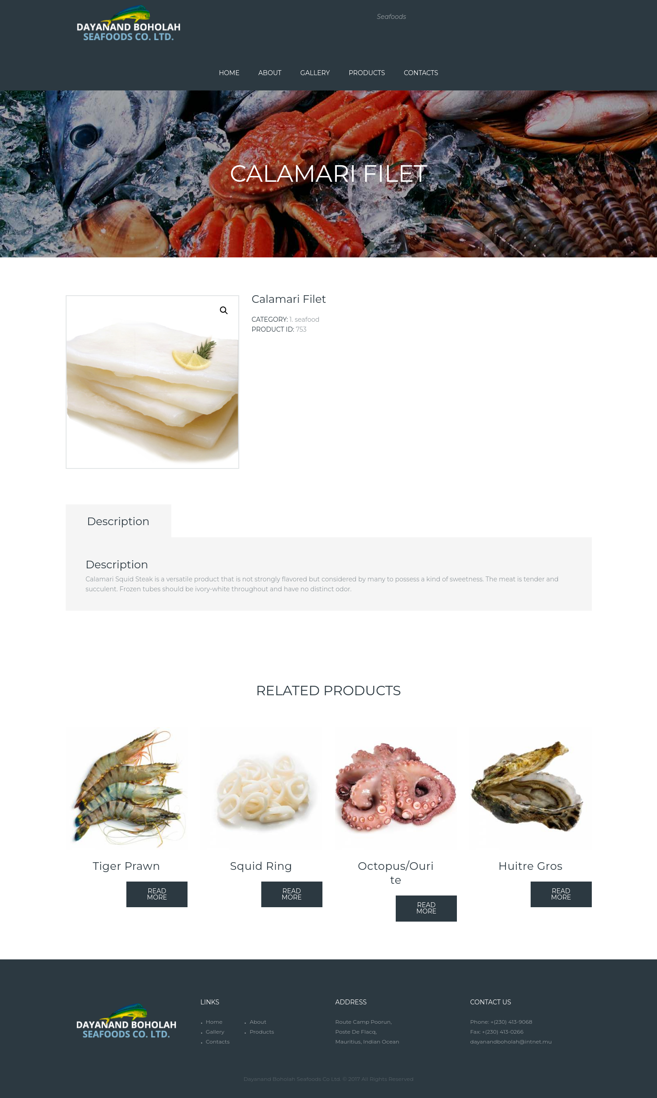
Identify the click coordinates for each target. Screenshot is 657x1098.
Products (262, 1031)
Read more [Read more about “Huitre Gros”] (561, 894)
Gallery (215, 1031)
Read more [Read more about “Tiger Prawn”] (157, 894)
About (258, 1021)
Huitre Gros (530, 866)
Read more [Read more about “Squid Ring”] (292, 894)
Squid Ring (261, 866)
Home (214, 1021)
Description (118, 521)
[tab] (118, 521)
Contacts (217, 1041)
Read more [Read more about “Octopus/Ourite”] (426, 908)
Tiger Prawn (126, 866)
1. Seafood (305, 319)
